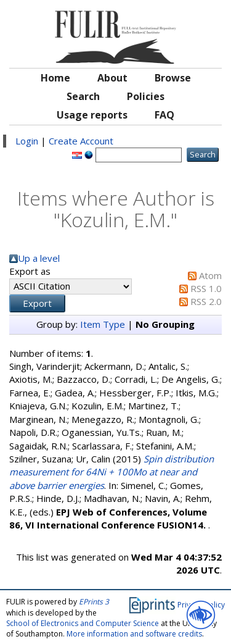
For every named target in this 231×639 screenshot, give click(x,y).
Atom (210, 275)
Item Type (102, 324)
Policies (145, 96)
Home (55, 78)
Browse (173, 78)
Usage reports (92, 115)
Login (26, 141)
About (112, 78)
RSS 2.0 (206, 301)
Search (83, 96)
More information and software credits (134, 634)
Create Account (81, 141)
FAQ (164, 115)
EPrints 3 (94, 601)
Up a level (39, 258)
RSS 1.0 (206, 288)
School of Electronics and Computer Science (82, 623)
